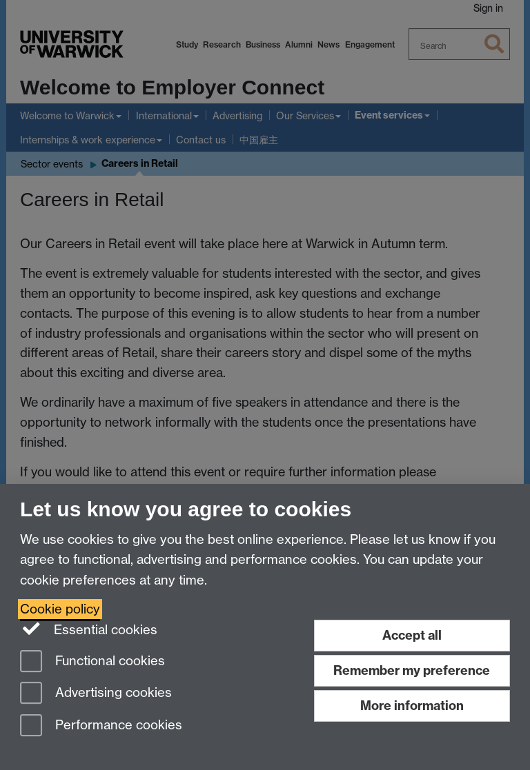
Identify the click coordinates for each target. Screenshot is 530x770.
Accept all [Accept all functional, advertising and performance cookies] (412, 635)
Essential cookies (88, 629)
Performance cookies (101, 726)
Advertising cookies (96, 694)
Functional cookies (92, 662)
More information (412, 705)
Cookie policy (60, 609)
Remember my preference (411, 670)
